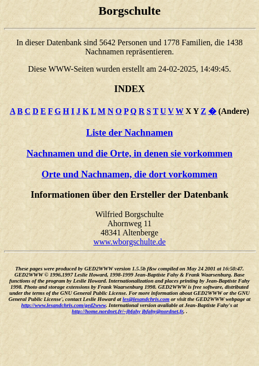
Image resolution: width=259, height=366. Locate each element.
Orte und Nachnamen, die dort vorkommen (129, 174)
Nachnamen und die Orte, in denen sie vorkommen (129, 153)
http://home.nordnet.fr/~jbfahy (106, 311)
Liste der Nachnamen (129, 132)
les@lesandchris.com (146, 299)
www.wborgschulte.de (129, 241)
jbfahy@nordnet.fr (162, 311)
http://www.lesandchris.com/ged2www (63, 305)
